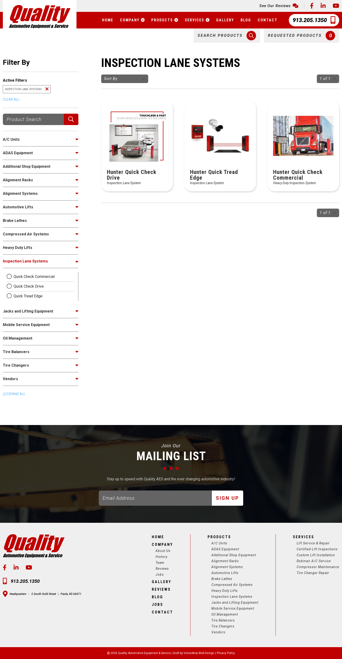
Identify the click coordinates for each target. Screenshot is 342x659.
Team (160, 563)
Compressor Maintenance (318, 567)
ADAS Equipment (225, 549)
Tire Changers (222, 626)
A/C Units (219, 543)
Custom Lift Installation (316, 555)
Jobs (160, 574)
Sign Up (227, 498)
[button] (227, 35)
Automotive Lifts (224, 573)
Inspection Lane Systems (231, 596)
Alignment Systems (227, 567)
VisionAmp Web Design (199, 653)
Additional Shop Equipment (233, 555)
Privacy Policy (226, 653)
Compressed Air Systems (232, 585)
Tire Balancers (223, 620)
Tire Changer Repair (313, 573)
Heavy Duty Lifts (224, 591)
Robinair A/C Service (314, 561)
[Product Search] (33, 119)
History (161, 557)
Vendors (218, 632)
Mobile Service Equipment (232, 608)
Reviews (162, 568)
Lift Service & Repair (313, 543)
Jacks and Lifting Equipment (234, 602)
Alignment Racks (225, 561)
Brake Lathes (221, 579)
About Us (163, 551)
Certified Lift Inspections (317, 549)
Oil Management (224, 614)
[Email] (155, 498)
